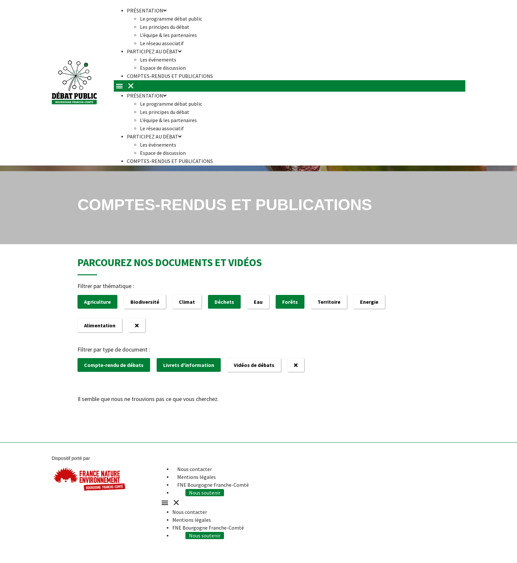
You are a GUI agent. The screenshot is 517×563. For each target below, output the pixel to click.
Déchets (224, 302)
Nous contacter (194, 469)
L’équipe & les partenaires (168, 35)
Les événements (158, 59)
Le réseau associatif (162, 128)
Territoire (329, 302)
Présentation (146, 95)
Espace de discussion (163, 153)
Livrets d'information (188, 365)
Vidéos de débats (254, 365)
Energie (369, 302)
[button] (289, 86)
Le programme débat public (171, 18)
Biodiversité (144, 302)
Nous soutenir (204, 492)
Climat (187, 302)
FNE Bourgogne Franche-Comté (213, 484)
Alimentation (99, 325)
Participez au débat (154, 51)
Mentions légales (196, 477)
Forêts (290, 302)
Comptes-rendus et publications (170, 76)
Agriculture (97, 302)
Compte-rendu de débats (114, 365)
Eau (258, 302)
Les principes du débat (164, 27)
